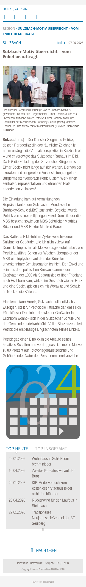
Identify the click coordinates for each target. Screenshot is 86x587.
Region (9, 28)
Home (5, 20)
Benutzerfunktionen (36, 20)
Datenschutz (36, 563)
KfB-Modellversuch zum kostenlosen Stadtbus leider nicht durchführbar (52, 488)
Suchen (25, 20)
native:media (48, 582)
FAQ (59, 563)
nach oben (46, 550)
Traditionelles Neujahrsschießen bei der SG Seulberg (53, 518)
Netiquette (50, 563)
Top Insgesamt (51, 448)
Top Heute (17, 448)
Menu (15, 20)
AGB (66, 563)
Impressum (22, 563)
